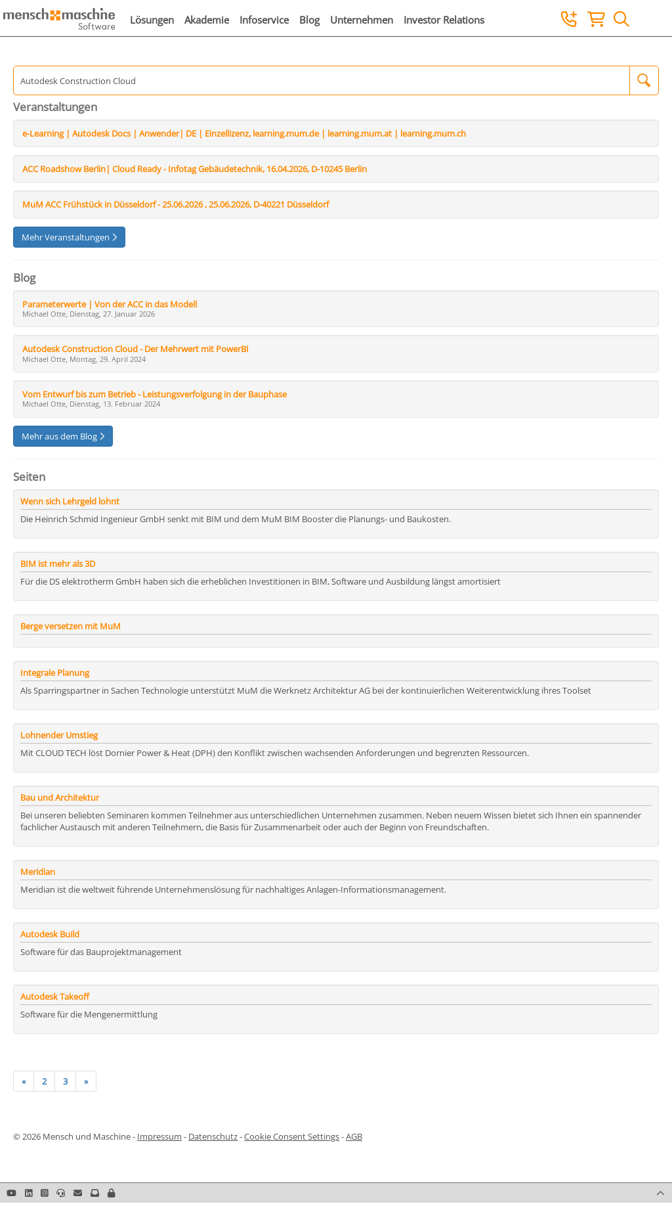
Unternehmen (361, 19)
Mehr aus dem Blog (63, 436)
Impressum (159, 1136)
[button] (111, 1193)
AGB (354, 1136)
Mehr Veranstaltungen (69, 237)
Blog (309, 19)
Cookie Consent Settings (291, 1136)
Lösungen (152, 19)
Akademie (206, 19)
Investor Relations (444, 19)
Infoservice (264, 19)
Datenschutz (213, 1136)
